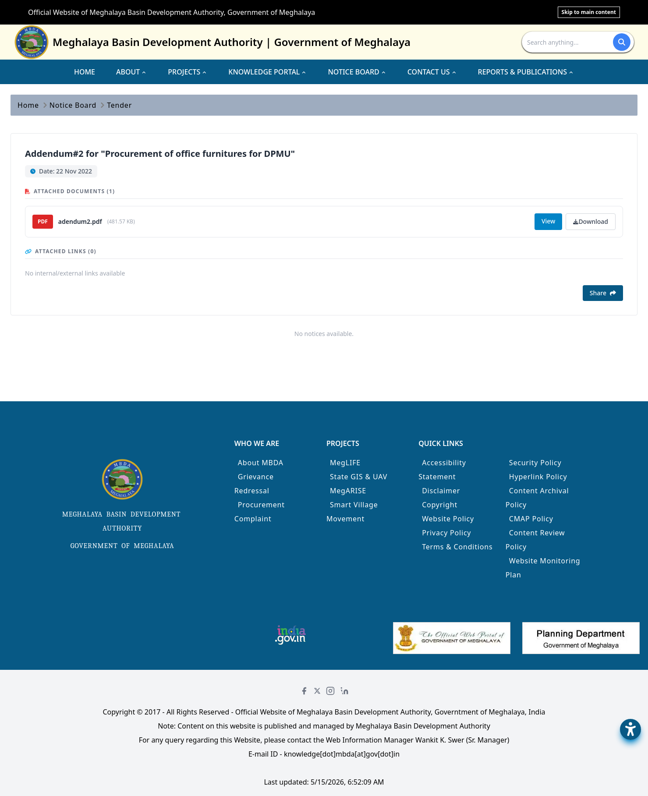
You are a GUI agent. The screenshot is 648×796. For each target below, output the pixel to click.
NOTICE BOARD (357, 72)
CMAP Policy (531, 519)
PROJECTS (187, 72)
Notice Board (73, 105)
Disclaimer (441, 490)
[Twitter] (317, 691)
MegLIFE (345, 462)
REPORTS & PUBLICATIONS (526, 72)
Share (603, 293)
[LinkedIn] (344, 690)
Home (28, 105)
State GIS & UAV (358, 476)
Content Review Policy (535, 540)
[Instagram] (330, 690)
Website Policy (448, 519)
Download (590, 221)
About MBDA (260, 462)
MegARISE (348, 490)
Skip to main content (589, 12)
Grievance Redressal (254, 483)
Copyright (439, 504)
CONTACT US (432, 72)
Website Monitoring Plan (543, 568)
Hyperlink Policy (538, 476)
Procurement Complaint (259, 512)
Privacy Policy (446, 533)
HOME (84, 72)
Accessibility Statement (442, 469)
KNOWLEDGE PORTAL (267, 72)
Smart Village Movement (352, 512)
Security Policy (535, 462)
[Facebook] (304, 690)
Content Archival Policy (537, 497)
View (548, 221)
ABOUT (131, 72)
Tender (119, 105)
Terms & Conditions (457, 547)
